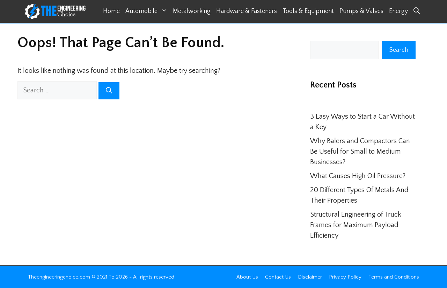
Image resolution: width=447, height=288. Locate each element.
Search (398, 50)
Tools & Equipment (308, 11)
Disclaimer (310, 277)
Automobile (147, 11)
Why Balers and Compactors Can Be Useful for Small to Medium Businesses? (360, 151)
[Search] (108, 90)
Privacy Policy (345, 277)
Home (111, 11)
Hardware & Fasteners (246, 11)
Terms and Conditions (393, 277)
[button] (417, 11)
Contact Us (278, 277)
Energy (398, 11)
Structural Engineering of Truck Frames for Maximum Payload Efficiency (355, 225)
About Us (247, 277)
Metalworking (192, 11)
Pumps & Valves (361, 11)
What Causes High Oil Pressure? (357, 176)
